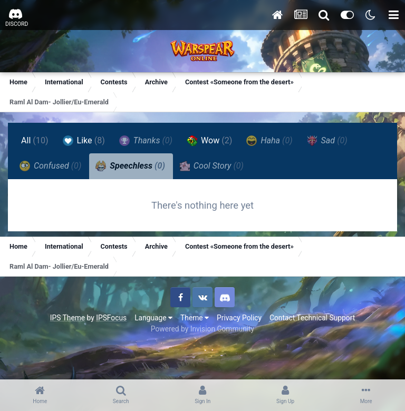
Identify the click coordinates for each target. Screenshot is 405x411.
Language (153, 318)
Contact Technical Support (312, 318)
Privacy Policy (239, 318)
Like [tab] (84, 140)
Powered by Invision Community (202, 329)
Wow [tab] (209, 140)
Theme (194, 318)
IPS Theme (67, 318)
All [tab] (35, 140)
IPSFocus (111, 318)
